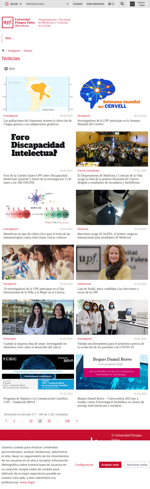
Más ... (113, 38)
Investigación (11, 115)
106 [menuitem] (68, 421)
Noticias (28, 50)
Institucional (84, 283)
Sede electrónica (95, 4)
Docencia (83, 229)
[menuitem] (13, 38)
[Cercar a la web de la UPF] (122, 4)
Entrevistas (10, 338)
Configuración (84, 465)
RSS (9, 68)
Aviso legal (27, 482)
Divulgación (14, 50)
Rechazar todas (137, 465)
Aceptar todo (110, 465)
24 (41, 421)
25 (50, 421)
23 (32, 421)
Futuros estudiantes (88, 170)
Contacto (77, 4)
